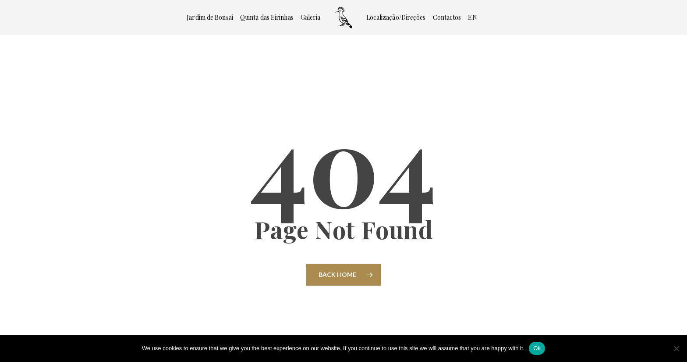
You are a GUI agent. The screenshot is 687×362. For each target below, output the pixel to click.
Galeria (311, 18)
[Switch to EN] (472, 18)
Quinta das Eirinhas (267, 18)
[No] (676, 348)
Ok (537, 348)
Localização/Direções (396, 18)
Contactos (447, 18)
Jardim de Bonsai (210, 18)
